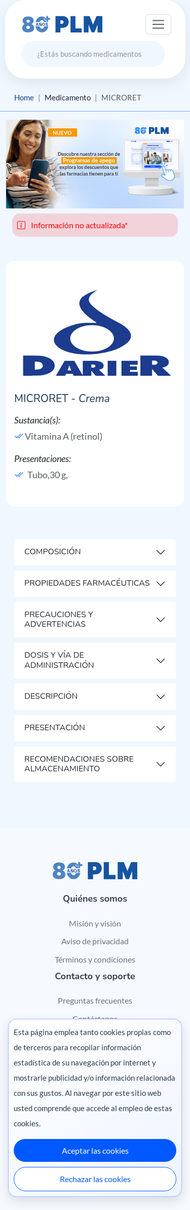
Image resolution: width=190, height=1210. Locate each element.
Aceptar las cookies (95, 1150)
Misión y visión (95, 923)
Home (24, 97)
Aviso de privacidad (95, 941)
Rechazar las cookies (95, 1179)
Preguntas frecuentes (95, 1000)
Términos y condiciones (95, 959)
